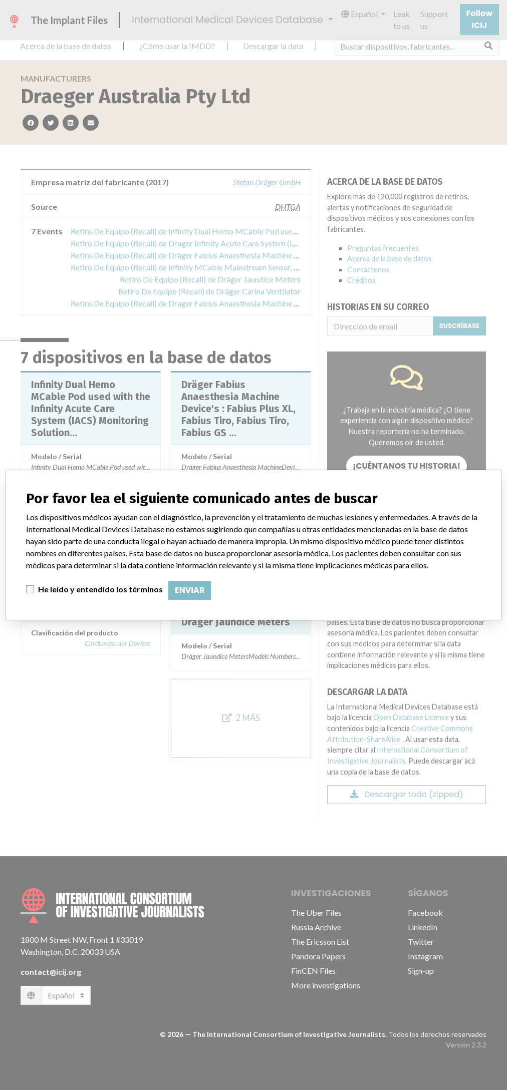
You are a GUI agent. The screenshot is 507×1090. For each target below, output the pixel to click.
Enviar (189, 590)
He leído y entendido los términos (100, 589)
